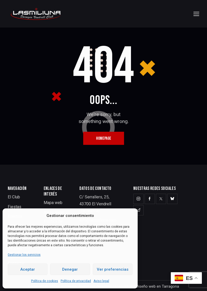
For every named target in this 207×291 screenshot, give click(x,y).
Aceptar (27, 269)
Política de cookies (44, 281)
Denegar (70, 269)
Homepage (103, 138)
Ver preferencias (112, 269)
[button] (196, 13)
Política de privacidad (76, 281)
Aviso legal (101, 281)
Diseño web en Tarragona (157, 286)
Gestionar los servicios (24, 255)
